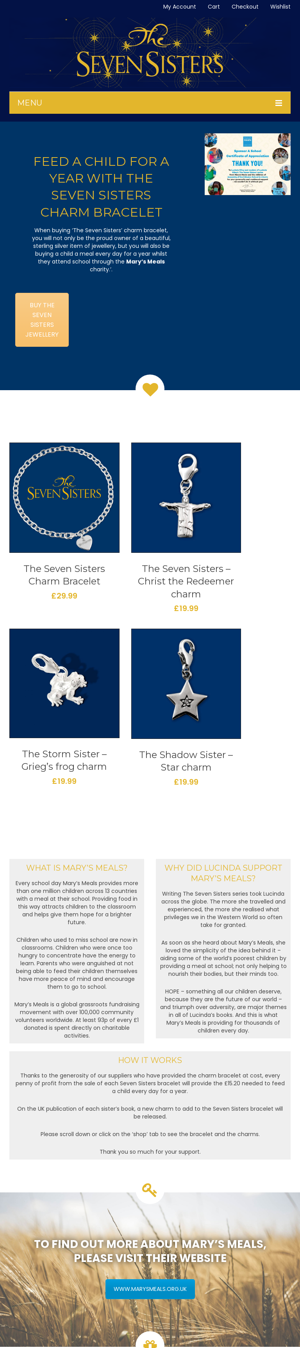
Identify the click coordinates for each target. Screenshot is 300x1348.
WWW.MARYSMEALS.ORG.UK (150, 1093)
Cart (214, 7)
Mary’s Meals (145, 261)
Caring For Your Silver (44, 1267)
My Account (179, 7)
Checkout (245, 7)
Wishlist (280, 7)
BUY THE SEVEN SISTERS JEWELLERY (42, 320)
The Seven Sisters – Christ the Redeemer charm (113, 545)
